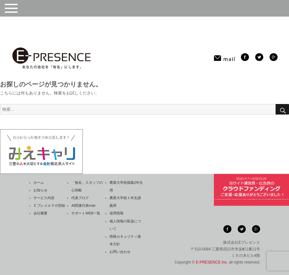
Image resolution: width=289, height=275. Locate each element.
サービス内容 (43, 198)
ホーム (38, 182)
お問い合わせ (119, 252)
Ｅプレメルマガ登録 (49, 205)
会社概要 (40, 213)
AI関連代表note (83, 205)
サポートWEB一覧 (85, 213)
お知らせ (40, 190)
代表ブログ (80, 198)
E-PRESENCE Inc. (212, 262)
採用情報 (116, 213)
